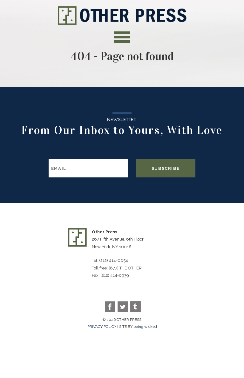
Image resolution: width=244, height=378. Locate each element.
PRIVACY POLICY (101, 326)
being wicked (145, 326)
